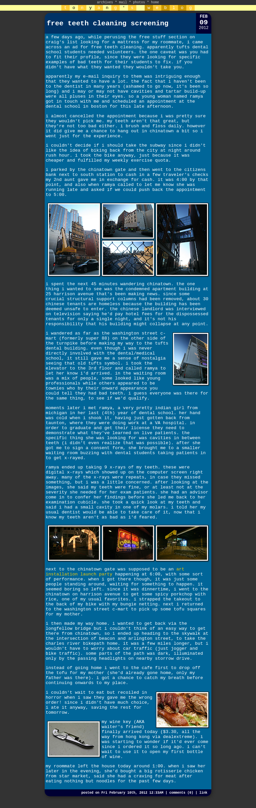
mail (123, 2)
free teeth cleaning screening (107, 23)
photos (139, 2)
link (203, 793)
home (155, 2)
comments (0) (181, 793)
